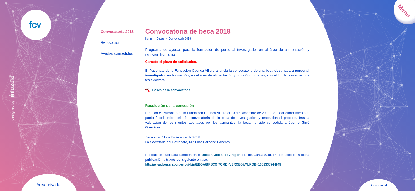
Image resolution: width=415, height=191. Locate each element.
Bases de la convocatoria (171, 90)
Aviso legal (378, 185)
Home (148, 38)
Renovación (110, 42)
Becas (160, 38)
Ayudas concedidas (117, 53)
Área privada (48, 185)
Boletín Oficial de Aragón (221, 155)
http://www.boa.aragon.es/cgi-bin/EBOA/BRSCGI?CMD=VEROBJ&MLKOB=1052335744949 (213, 164)
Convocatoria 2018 (117, 31)
